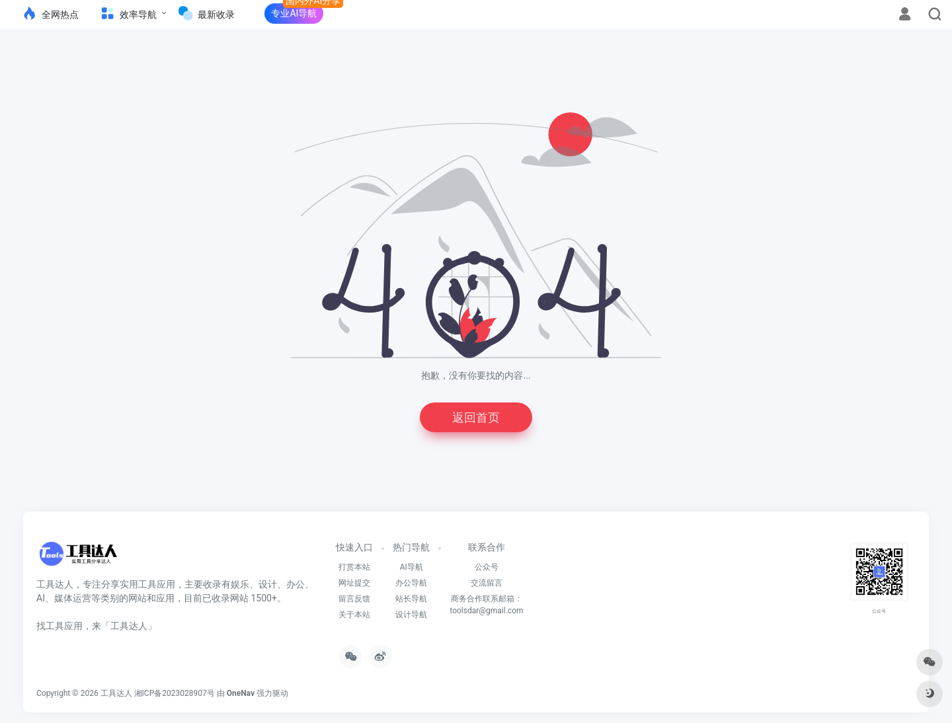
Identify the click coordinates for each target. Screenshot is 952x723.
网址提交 (354, 583)
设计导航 (411, 614)
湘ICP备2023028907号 (174, 693)
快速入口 (354, 547)
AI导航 (411, 567)
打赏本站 (354, 567)
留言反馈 (354, 598)
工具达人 (116, 693)
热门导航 (411, 547)
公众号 (486, 567)
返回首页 (476, 417)
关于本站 (354, 614)
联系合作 (486, 547)
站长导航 (411, 598)
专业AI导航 (294, 13)
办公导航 (411, 583)
